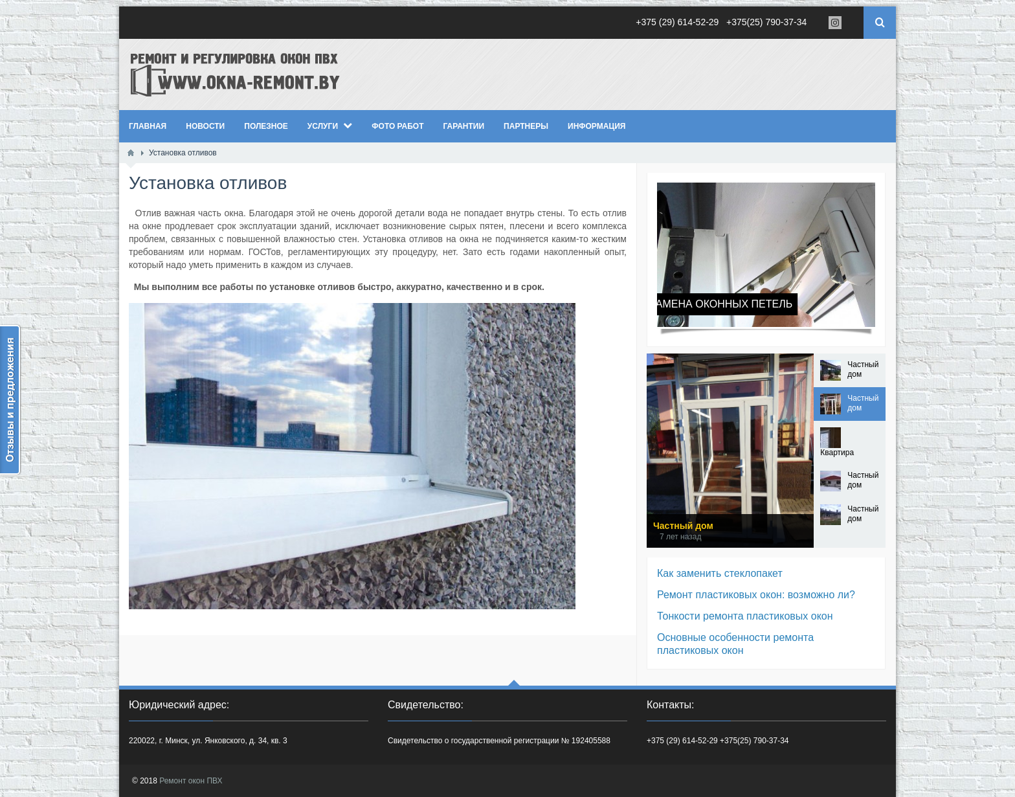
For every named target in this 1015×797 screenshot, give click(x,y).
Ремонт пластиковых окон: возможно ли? (756, 594)
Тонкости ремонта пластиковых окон (745, 616)
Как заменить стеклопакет (720, 573)
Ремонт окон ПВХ (190, 780)
